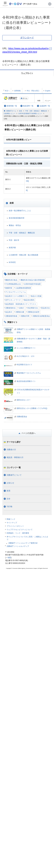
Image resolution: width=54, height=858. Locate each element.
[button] (50, 4)
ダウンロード (27, 37)
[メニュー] (5, 4)
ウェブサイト (27, 73)
